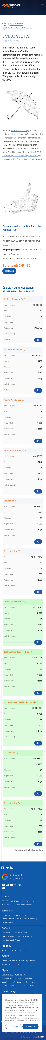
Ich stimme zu (30, 1026)
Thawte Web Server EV (14, 601)
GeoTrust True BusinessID (15, 450)
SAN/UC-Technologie (20, 130)
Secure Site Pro (10, 551)
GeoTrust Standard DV (13, 299)
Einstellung (13, 1026)
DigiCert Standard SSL (13, 349)
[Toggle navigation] (42, 5)
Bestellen (38, 340)
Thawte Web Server (12, 400)
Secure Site (9, 500)
